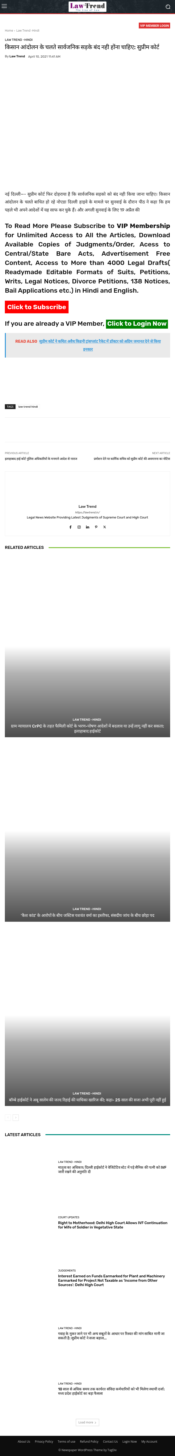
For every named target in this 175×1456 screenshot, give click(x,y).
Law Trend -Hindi (27, 30)
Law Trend (17, 56)
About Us (24, 1441)
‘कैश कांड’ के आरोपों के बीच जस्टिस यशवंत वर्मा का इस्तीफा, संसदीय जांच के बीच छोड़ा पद (87, 915)
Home (9, 30)
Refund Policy (89, 1441)
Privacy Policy (44, 1441)
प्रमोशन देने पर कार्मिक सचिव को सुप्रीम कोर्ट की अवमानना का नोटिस (132, 459)
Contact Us (110, 1441)
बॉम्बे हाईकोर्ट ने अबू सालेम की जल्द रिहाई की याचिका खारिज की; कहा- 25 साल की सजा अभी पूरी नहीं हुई (87, 1099)
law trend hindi (28, 406)
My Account (149, 1441)
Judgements (67, 1270)
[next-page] (16, 1117)
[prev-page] (8, 1117)
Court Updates (68, 1217)
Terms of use (66, 1441)
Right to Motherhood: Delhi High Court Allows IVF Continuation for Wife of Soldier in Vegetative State (112, 1225)
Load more (88, 1422)
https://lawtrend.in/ (87, 512)
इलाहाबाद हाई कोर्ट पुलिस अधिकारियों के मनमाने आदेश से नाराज (41, 459)
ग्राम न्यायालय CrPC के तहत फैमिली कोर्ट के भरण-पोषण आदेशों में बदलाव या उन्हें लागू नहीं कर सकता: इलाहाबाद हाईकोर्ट (87, 728)
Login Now (129, 1441)
